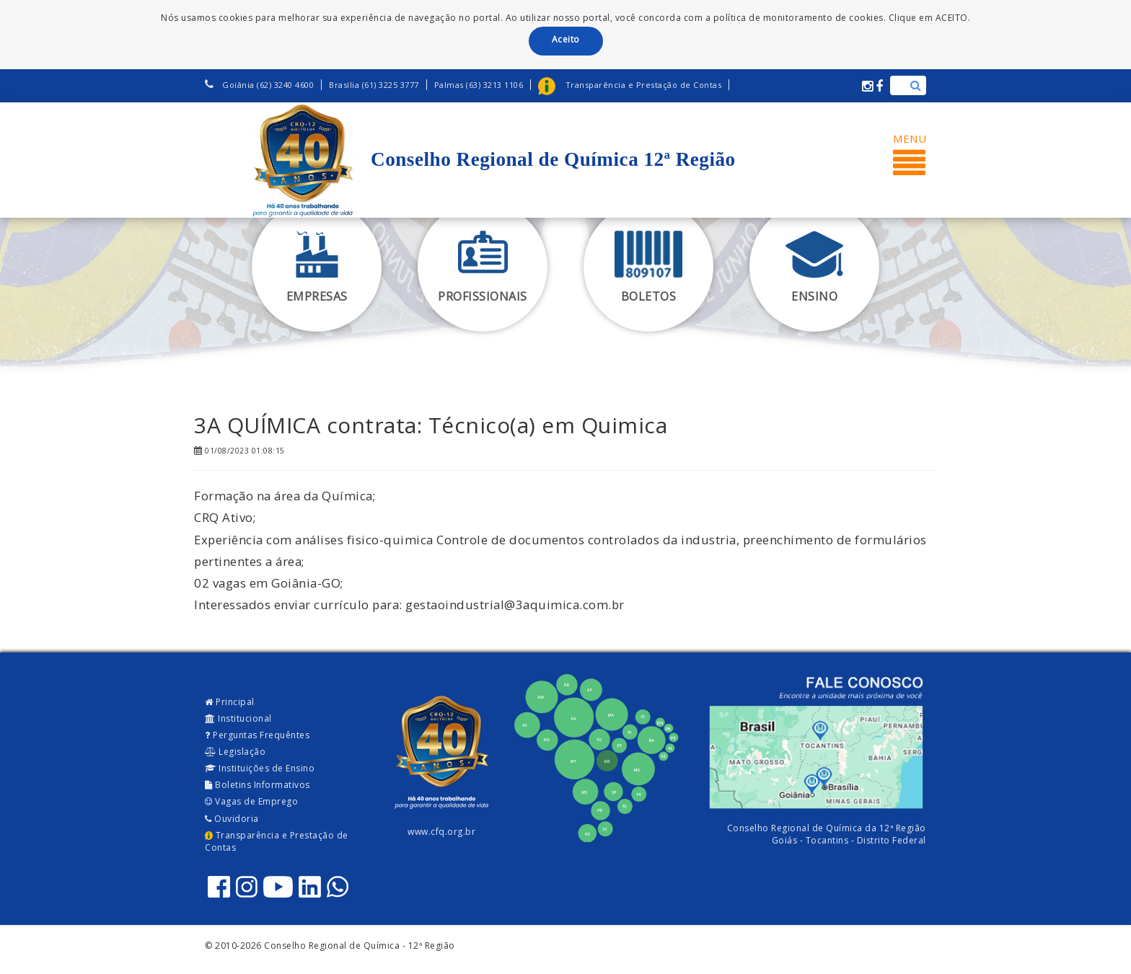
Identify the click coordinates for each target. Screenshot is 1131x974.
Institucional (238, 718)
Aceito (566, 39)
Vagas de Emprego (251, 801)
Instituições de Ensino (259, 768)
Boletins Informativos (257, 785)
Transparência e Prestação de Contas (276, 841)
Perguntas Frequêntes (257, 735)
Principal (230, 702)
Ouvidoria (232, 819)
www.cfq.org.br (441, 831)
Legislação (235, 751)
